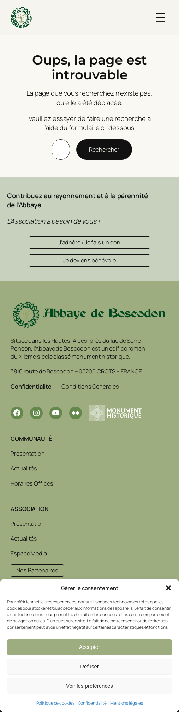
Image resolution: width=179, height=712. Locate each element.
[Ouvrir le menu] (160, 17)
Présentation (28, 453)
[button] (168, 587)
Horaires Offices (32, 483)
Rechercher (104, 149)
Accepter (89, 647)
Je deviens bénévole (89, 260)
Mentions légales (126, 703)
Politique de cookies (55, 703)
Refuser (89, 666)
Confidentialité (92, 703)
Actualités (24, 468)
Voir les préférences (89, 686)
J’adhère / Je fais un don (90, 242)
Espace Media (29, 553)
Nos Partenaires (37, 570)
